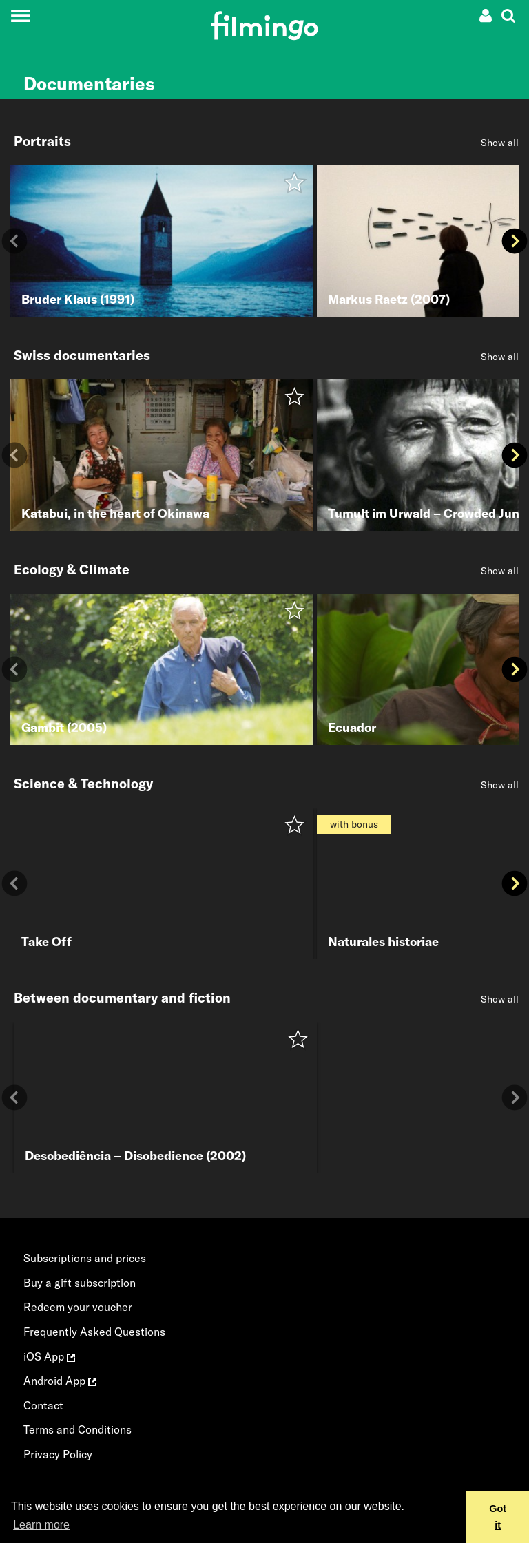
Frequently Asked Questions (94, 1332)
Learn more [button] (41, 1525)
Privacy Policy (57, 1454)
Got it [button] (497, 1517)
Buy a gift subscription (79, 1283)
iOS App (49, 1356)
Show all (500, 142)
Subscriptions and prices (84, 1258)
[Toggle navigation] (20, 15)
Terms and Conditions (77, 1429)
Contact (43, 1405)
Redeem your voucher (77, 1307)
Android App (59, 1380)
